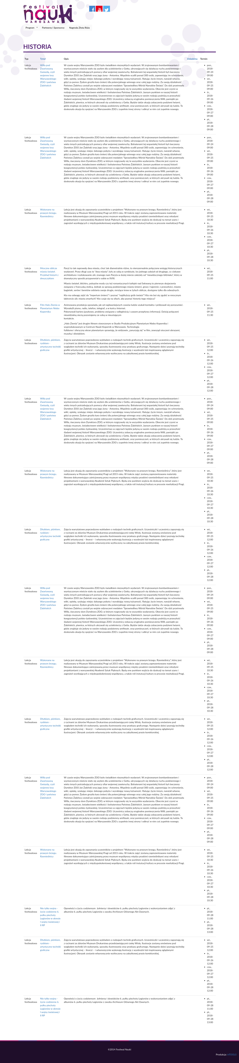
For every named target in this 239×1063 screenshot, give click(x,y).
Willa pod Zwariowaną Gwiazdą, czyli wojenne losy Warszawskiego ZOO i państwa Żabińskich (48, 75)
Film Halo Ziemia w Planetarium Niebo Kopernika (50, 308)
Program (30, 27)
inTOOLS (231, 1054)
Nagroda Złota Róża (79, 27)
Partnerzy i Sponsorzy (53, 27)
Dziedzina (192, 58)
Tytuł (43, 58)
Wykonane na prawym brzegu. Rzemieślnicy (48, 213)
